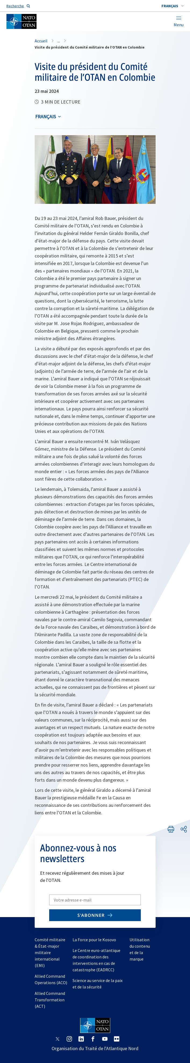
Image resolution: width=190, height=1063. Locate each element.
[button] (173, 6)
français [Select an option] (45, 116)
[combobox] (173, 6)
